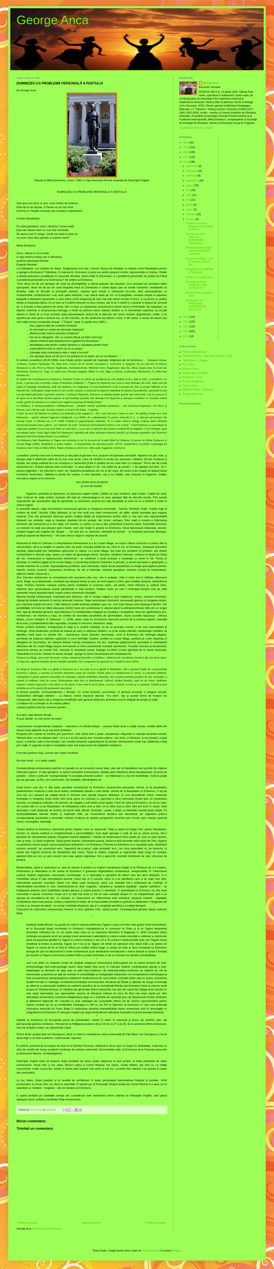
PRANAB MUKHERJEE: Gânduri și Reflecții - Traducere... (198, 250)
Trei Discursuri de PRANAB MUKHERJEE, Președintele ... (195, 238)
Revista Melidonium (193, 381)
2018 (186, 152)
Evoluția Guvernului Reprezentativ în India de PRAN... (199, 226)
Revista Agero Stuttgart (195, 373)
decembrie (192, 166)
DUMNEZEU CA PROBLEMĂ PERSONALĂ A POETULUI (195, 305)
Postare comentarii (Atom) (46, 1228)
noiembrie (192, 170)
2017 (186, 157)
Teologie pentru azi (192, 394)
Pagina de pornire (91, 1222)
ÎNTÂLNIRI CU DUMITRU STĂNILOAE (199, 271)
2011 (186, 336)
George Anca (52, 20)
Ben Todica (188, 364)
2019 (186, 147)
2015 (186, 316)
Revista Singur (190, 385)
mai (188, 199)
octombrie (192, 175)
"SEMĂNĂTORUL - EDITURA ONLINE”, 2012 (207, 356)
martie (190, 209)
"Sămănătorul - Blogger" (195, 360)
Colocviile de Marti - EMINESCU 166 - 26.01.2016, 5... (196, 285)
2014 (186, 321)
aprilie (189, 204)
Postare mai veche (155, 1222)
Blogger (176, 1250)
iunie (189, 195)
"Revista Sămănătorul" (194, 351)
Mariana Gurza (190, 368)
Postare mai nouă (27, 1222)
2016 (186, 161)
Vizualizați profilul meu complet (196, 127)
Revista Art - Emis (192, 377)
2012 (186, 331)
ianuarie (191, 219)
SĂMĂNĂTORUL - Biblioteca (198, 389)
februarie (191, 214)
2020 (186, 142)
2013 (186, 326)
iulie (188, 190)
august (190, 185)
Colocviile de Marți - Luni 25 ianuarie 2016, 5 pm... (198, 261)
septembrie (192, 180)
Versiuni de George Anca (199, 277)
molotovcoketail (150, 1250)
